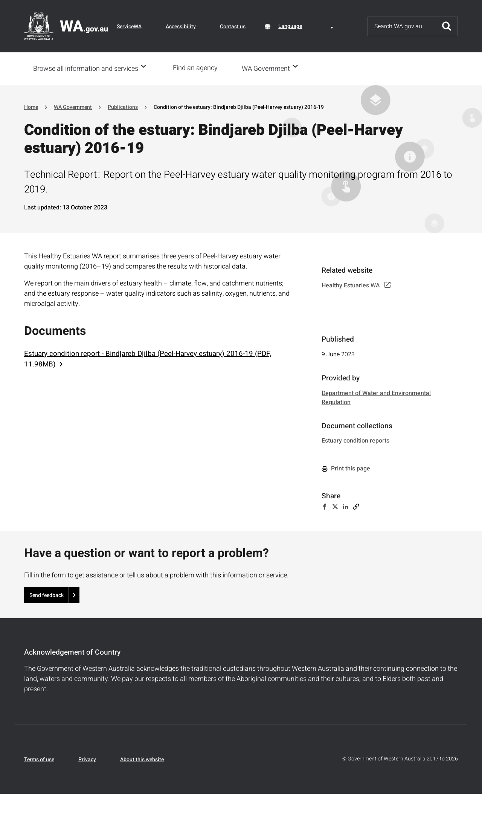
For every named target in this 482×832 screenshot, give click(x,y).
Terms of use (39, 759)
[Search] (402, 26)
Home (31, 106)
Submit (447, 26)
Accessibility (181, 27)
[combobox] (307, 26)
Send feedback (46, 594)
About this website (142, 759)
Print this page (346, 467)
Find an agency (197, 68)
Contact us (233, 27)
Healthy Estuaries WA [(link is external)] (356, 284)
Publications (123, 106)
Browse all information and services (85, 68)
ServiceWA (129, 27)
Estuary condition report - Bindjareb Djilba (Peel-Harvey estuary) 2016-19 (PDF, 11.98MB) (148, 358)
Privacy (87, 759)
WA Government (268, 68)
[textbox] (307, 26)
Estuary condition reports (355, 439)
